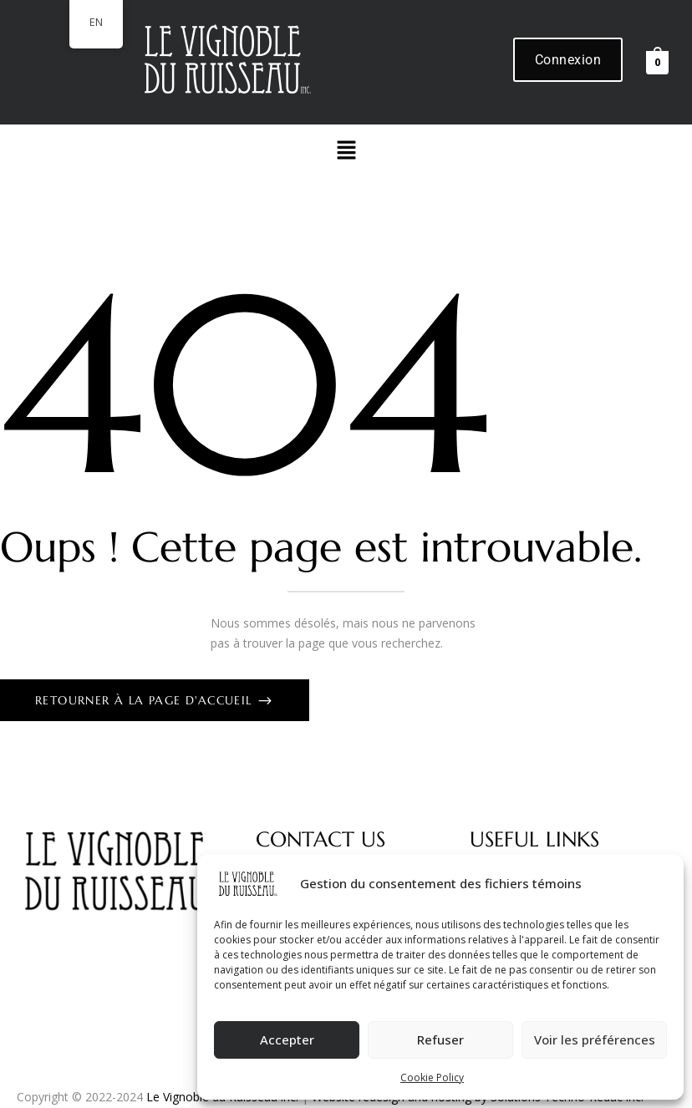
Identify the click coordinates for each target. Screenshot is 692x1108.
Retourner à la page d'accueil (146, 700)
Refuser (440, 1039)
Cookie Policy (432, 1077)
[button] (346, 150)
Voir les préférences (594, 1039)
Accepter (287, 1039)
